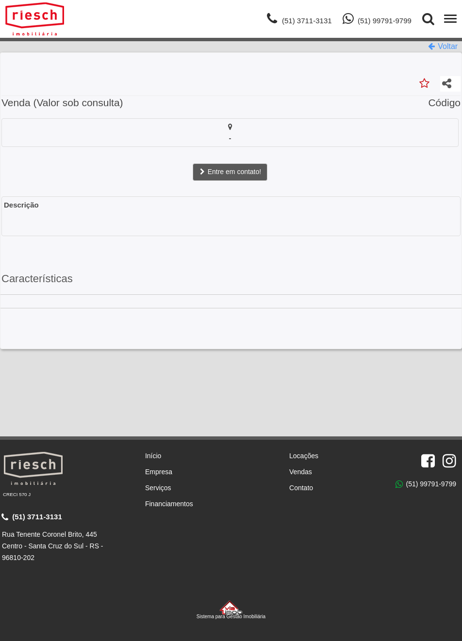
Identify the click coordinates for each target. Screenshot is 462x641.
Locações (303, 456)
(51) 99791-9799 (426, 484)
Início (153, 456)
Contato (301, 488)
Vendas (300, 472)
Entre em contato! (230, 172)
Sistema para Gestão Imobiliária (231, 610)
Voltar (443, 46)
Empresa (158, 472)
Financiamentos (169, 504)
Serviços (158, 488)
